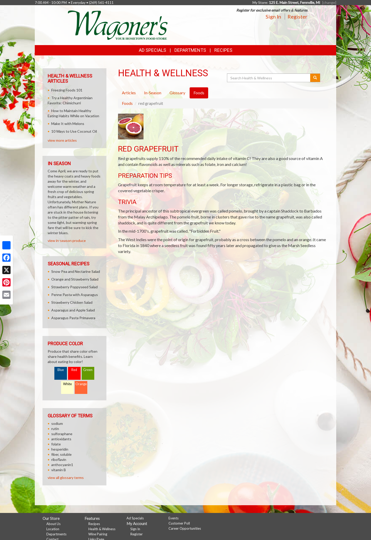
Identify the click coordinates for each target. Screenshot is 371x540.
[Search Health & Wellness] (269, 77)
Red (74, 370)
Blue (60, 370)
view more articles (62, 140)
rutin (55, 428)
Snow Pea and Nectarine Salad (75, 271)
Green (87, 370)
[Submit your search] (315, 77)
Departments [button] (190, 50)
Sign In (273, 16)
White (67, 384)
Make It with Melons (67, 123)
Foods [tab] (198, 92)
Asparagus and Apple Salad (73, 310)
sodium (57, 423)
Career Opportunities (184, 528)
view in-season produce (67, 240)
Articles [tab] (129, 92)
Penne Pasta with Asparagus (74, 294)
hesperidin (59, 449)
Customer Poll (179, 523)
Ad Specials (152, 50)
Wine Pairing (97, 534)
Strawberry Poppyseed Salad (74, 287)
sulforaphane (61, 434)
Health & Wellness (101, 529)
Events (173, 518)
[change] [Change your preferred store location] (329, 2)
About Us (53, 524)
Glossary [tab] (177, 92)
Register (297, 16)
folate (56, 444)
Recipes (223, 50)
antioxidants (61, 439)
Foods (127, 103)
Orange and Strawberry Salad (74, 279)
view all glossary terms (66, 477)
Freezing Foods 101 (66, 90)
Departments (56, 534)
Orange (81, 384)
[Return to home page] (118, 24)
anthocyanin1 (62, 464)
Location (52, 529)
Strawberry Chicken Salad (71, 302)
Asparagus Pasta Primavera (73, 318)
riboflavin (58, 459)
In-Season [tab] (152, 92)
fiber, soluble (61, 454)
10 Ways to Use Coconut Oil (74, 131)
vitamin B (58, 470)
